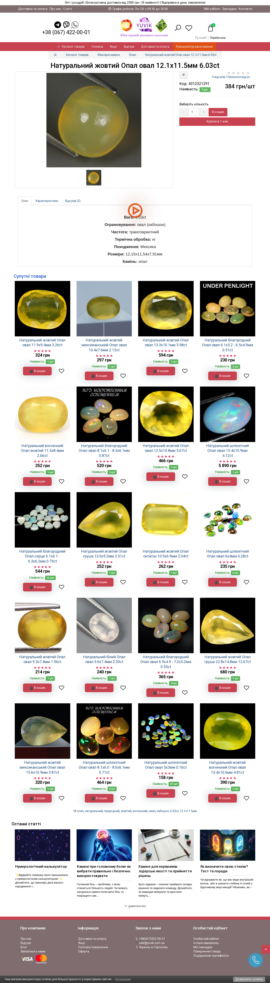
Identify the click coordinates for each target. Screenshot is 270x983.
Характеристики (46, 201)
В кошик (218, 112)
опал (80, 811)
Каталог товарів (71, 46)
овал (152, 811)
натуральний (94, 811)
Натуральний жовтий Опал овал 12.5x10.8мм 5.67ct (166, 448)
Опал (132, 54)
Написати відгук (239, 77)
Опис (24, 201)
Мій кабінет (212, 9)
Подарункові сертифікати (211, 955)
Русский (200, 37)
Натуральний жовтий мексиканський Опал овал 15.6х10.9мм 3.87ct (42, 767)
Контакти (245, 9)
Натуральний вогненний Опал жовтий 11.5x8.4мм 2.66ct (42, 450)
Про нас (55, 9)
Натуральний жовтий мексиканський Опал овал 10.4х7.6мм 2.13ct (104, 345)
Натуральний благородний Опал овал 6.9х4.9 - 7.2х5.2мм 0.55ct (165, 662)
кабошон (163, 811)
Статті (67, 9)
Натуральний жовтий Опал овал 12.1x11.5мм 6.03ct (180, 54)
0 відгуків (218, 77)
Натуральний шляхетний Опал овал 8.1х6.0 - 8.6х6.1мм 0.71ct (104, 767)
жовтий (126, 811)
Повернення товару (207, 951)
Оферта (83, 951)
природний (112, 811)
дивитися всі (135, 906)
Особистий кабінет (206, 938)
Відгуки (129, 46)
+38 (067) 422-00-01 (66, 32)
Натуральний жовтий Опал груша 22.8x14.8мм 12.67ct (227, 659)
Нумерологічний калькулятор (41, 866)
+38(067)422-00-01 (150, 938)
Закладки (229, 9)
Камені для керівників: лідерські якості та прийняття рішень (165, 871)
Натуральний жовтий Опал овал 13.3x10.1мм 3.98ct (166, 342)
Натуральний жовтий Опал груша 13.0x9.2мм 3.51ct (104, 553)
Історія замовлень (206, 943)
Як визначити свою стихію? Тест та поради (224, 868)
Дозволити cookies (249, 979)
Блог (24, 947)
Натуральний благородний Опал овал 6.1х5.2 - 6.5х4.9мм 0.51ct (227, 345)
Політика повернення (93, 947)
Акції (113, 46)
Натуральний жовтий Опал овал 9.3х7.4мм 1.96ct (42, 659)
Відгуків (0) (73, 201)
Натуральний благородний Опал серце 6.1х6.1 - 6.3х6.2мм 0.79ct (42, 556)
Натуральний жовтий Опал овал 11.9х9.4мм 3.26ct (42, 342)
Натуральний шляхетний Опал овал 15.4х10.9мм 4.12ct (227, 450)
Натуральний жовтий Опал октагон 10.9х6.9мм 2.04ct (166, 553)
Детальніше (123, 979)
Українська (218, 37)
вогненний (140, 811)
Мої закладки (202, 947)
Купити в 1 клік (217, 121)
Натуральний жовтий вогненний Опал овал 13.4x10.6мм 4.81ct (227, 767)
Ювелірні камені (109, 54)
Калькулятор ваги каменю (194, 46)
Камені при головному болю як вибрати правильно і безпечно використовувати (104, 871)
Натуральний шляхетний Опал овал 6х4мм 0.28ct (227, 553)
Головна (97, 46)
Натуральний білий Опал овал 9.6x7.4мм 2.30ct (104, 659)
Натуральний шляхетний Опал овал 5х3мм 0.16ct (165, 764)
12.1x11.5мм (188, 811)
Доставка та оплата (32, 9)
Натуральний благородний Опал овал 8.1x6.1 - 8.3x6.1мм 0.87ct (104, 450)
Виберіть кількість (193, 104)
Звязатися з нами (33, 951)
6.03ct (174, 811)
